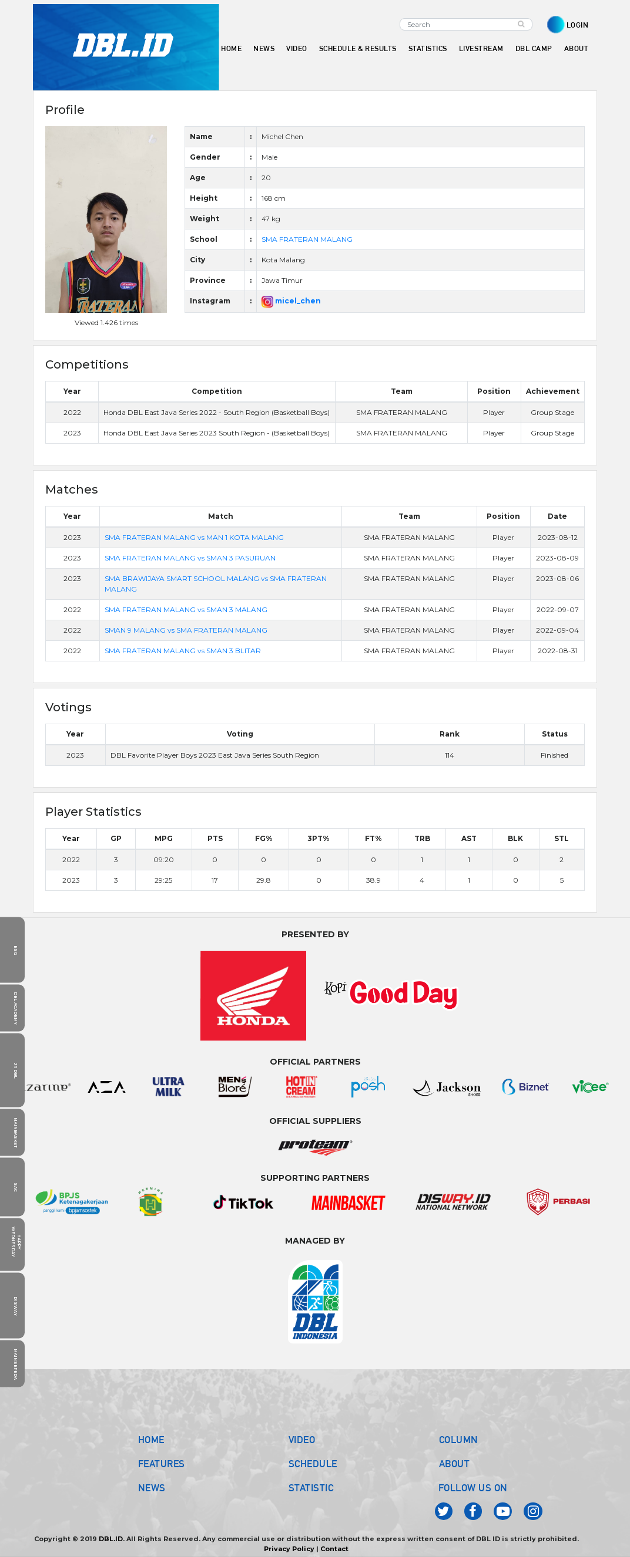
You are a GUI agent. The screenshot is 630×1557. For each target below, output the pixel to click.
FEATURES (161, 1464)
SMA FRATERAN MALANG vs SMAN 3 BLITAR (183, 650)
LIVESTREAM (481, 48)
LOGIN (578, 25)
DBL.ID (111, 1539)
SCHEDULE (313, 1464)
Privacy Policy (289, 1549)
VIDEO (296, 48)
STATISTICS (427, 48)
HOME (231, 48)
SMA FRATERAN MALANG (307, 239)
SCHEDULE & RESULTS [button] (358, 48)
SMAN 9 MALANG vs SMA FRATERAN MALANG (186, 630)
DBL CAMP (533, 48)
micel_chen (291, 300)
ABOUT (454, 1464)
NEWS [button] (263, 48)
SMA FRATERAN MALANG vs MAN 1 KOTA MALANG (194, 537)
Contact (334, 1549)
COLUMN (458, 1439)
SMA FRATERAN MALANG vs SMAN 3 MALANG (186, 609)
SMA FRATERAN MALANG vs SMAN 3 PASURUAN (190, 557)
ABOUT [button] (576, 48)
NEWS (152, 1488)
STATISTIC (311, 1488)
